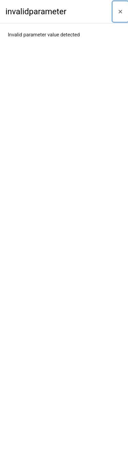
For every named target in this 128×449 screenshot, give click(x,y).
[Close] (120, 11)
